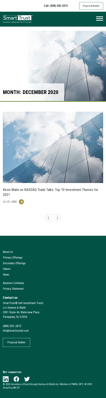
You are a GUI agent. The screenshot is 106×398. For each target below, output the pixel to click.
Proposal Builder (91, 5)
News (6, 274)
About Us (8, 252)
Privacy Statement (13, 288)
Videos (6, 269)
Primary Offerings (12, 257)
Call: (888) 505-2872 (56, 5)
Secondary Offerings (14, 263)
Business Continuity (13, 283)
